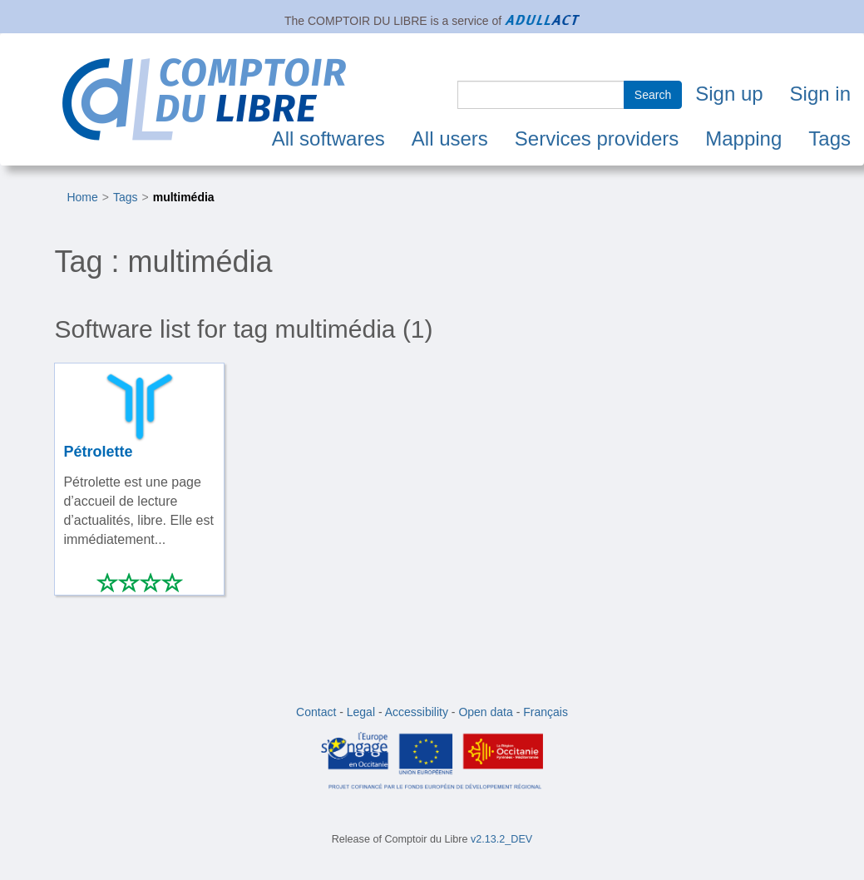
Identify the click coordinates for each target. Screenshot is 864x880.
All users (450, 138)
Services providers (597, 138)
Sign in (820, 93)
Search (652, 94)
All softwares (328, 138)
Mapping (743, 138)
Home (82, 197)
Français (545, 712)
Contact (316, 712)
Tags (829, 138)
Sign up (729, 93)
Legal (361, 712)
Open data (485, 712)
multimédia (184, 197)
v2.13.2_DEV (501, 839)
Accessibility (416, 712)
